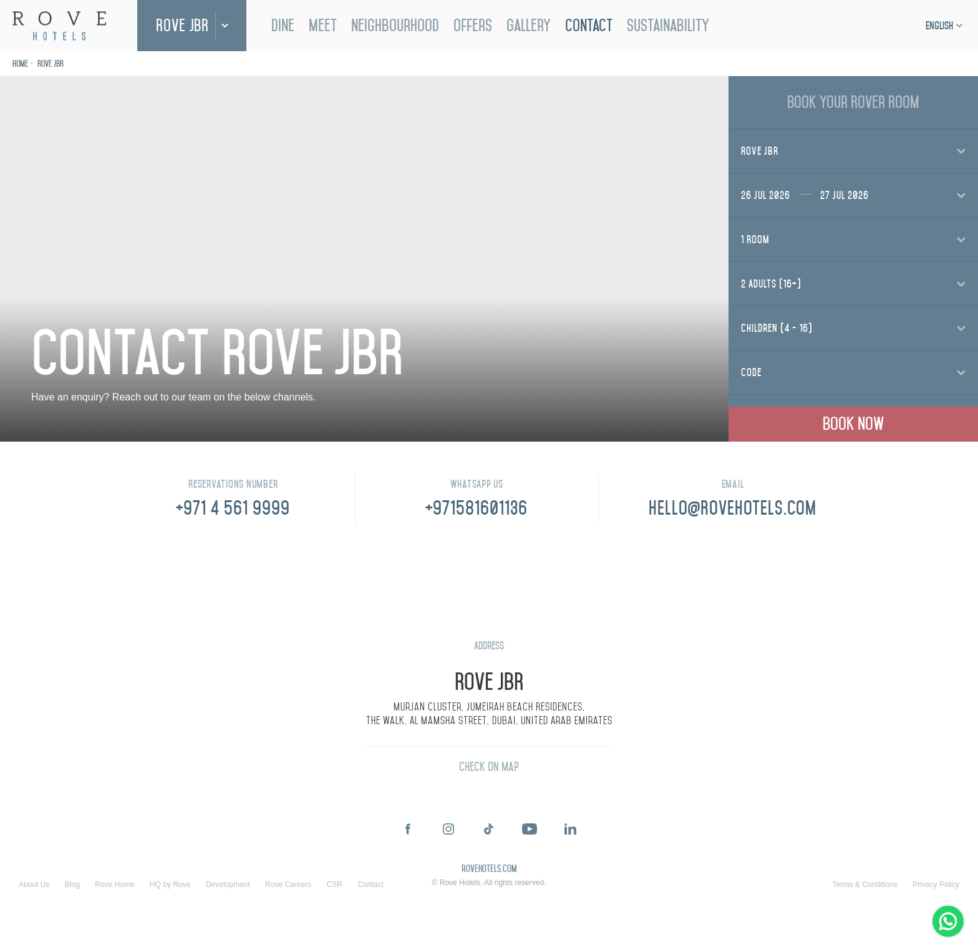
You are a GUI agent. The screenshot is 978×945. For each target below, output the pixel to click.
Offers (472, 25)
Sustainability (668, 25)
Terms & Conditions (865, 884)
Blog (72, 884)
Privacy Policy (936, 884)
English (939, 25)
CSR (334, 884)
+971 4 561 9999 (233, 508)
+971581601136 (476, 508)
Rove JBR (182, 25)
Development (228, 884)
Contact (588, 25)
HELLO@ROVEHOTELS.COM (732, 508)
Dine (282, 25)
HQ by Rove (170, 884)
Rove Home (114, 884)
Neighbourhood (395, 25)
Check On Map (489, 767)
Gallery (528, 25)
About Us (34, 884)
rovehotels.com (489, 870)
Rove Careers (288, 884)
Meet (323, 25)
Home (20, 64)
